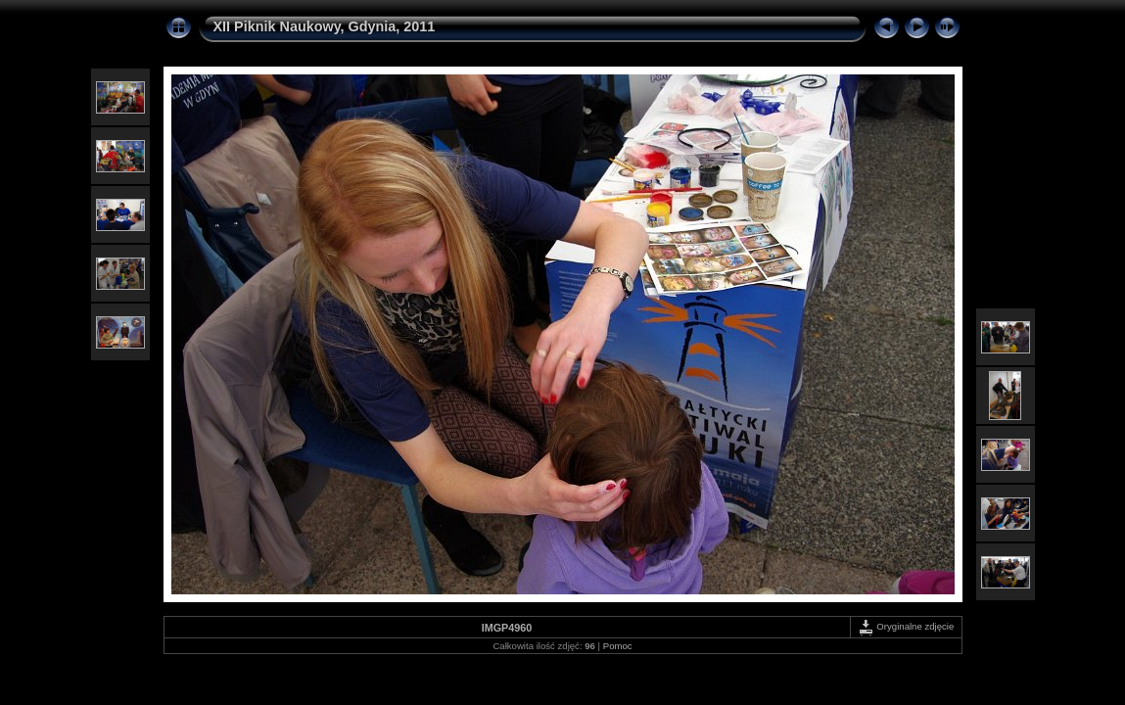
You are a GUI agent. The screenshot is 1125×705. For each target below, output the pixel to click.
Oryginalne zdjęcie (906, 626)
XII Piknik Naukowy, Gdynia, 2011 (324, 26)
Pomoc (618, 645)
